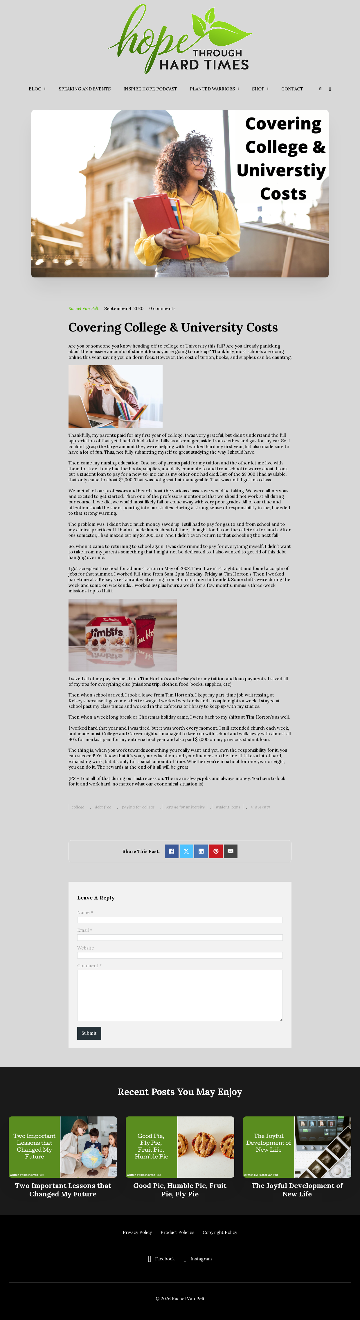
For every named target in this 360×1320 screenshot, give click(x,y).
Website (85, 948)
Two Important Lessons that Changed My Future (63, 1189)
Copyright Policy (220, 1232)
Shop (258, 89)
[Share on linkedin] (201, 851)
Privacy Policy (137, 1232)
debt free (103, 807)
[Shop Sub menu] (268, 88)
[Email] (230, 851)
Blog (35, 89)
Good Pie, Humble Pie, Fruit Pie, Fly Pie (179, 1189)
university (260, 807)
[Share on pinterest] (216, 851)
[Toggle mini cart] (330, 89)
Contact (292, 89)
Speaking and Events (85, 89)
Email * (84, 930)
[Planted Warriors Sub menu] (238, 88)
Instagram (201, 1259)
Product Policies (177, 1232)
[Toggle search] (320, 89)
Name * (85, 912)
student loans (227, 807)
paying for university (185, 807)
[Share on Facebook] (172, 851)
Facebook (165, 1259)
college (78, 807)
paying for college (138, 807)
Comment (89, 965)
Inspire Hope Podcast (150, 89)
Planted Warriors (212, 89)
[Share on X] (186, 851)
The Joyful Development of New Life (297, 1189)
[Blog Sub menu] (45, 88)
